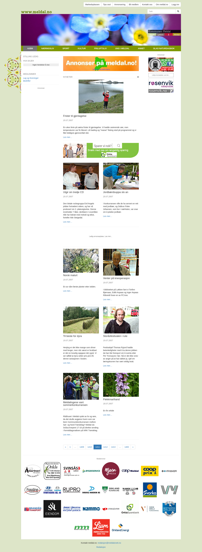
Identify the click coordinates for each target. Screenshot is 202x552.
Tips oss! (107, 4)
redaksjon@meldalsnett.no (109, 543)
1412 (105, 447)
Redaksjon (101, 547)
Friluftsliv (100, 48)
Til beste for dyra (72, 336)
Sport (65, 48)
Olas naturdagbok (164, 48)
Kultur (82, 48)
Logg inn (175, 4)
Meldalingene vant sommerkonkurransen (75, 404)
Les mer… (67, 137)
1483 (126, 447)
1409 (82, 447)
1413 (113, 447)
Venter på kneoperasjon (116, 278)
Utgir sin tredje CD (73, 192)
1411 (97, 447)
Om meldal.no (162, 4)
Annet (141, 48)
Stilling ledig (30, 56)
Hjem (30, 48)
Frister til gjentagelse (74, 116)
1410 (90, 447)
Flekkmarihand (111, 399)
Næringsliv (47, 48)
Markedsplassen (92, 4)
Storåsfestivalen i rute (115, 336)
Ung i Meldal (122, 48)
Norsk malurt (70, 275)
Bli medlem (134, 4)
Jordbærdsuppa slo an (115, 192)
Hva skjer (28, 61)
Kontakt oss (147, 4)
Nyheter (68, 77)
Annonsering (119, 4)
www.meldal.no (36, 11)
